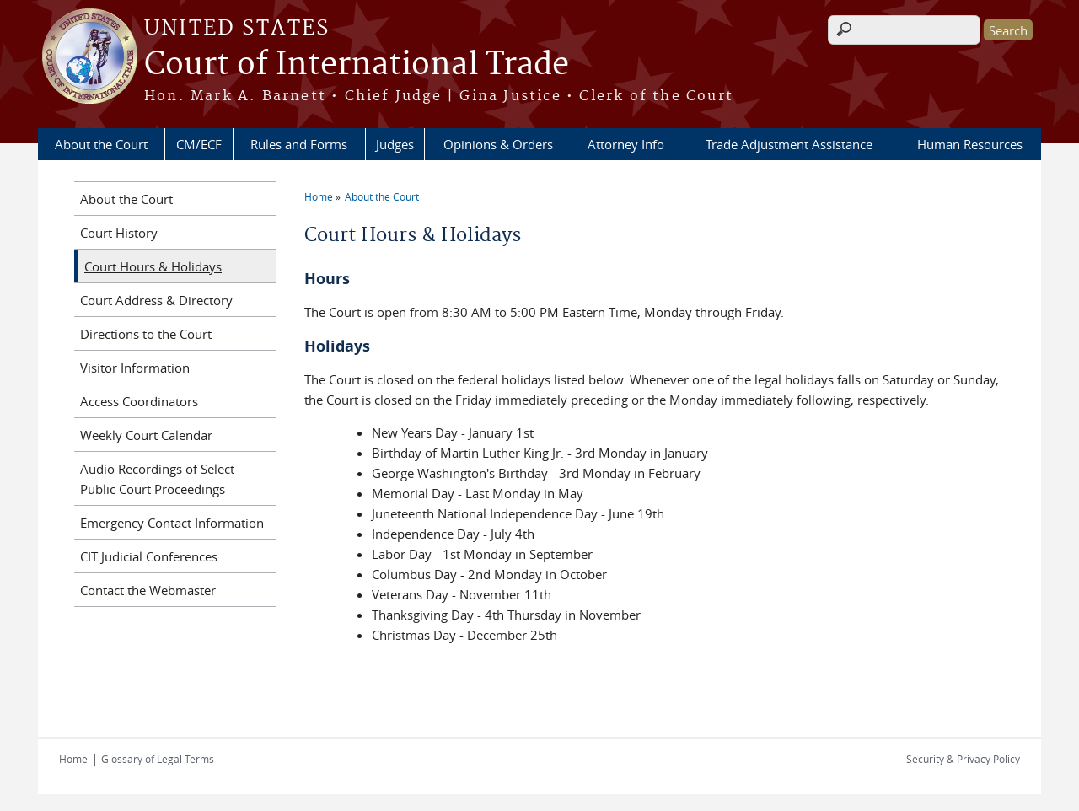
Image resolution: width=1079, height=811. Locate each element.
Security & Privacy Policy (963, 758)
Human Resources (970, 144)
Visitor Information (135, 367)
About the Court (101, 144)
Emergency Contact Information (172, 522)
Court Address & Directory (156, 300)
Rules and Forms (298, 144)
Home (318, 196)
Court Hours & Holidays (153, 266)
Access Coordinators (139, 401)
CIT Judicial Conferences (148, 556)
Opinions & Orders (498, 144)
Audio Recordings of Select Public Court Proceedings (157, 478)
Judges (395, 144)
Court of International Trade (356, 65)
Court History (119, 232)
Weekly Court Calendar (146, 435)
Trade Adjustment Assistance (789, 144)
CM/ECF (199, 144)
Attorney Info (626, 144)
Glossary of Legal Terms (157, 758)
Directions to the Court (146, 333)
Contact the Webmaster (148, 590)
